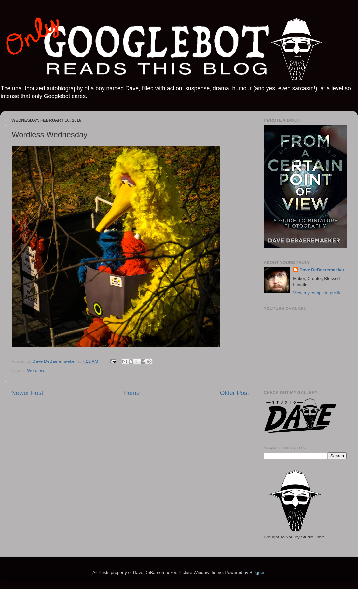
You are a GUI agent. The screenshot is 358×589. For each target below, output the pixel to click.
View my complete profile (317, 292)
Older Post (234, 393)
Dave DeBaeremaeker (321, 269)
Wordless (36, 370)
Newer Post (27, 393)
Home (131, 393)
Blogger (256, 572)
